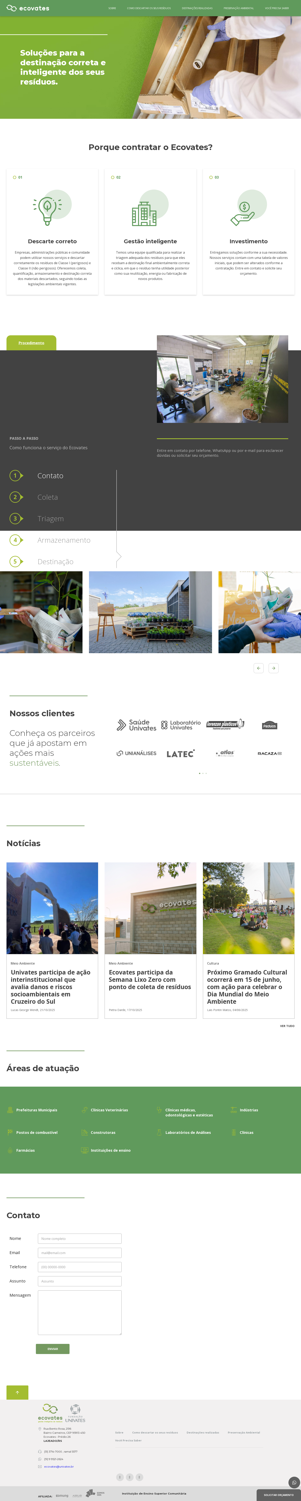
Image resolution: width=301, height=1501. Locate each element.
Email (15, 1252)
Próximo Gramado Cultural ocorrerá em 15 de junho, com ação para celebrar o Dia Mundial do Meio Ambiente (247, 987)
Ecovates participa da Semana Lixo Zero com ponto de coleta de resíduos (150, 980)
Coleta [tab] (47, 435)
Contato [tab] (50, 414)
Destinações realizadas (197, 8)
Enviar (53, 1349)
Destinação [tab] (55, 500)
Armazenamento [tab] (64, 478)
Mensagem (20, 1295)
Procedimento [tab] (31, 342)
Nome (15, 1238)
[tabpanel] (136, 739)
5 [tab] (224, 106)
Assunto (18, 1281)
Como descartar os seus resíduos (149, 8)
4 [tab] (219, 106)
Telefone (18, 1266)
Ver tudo (287, 1026)
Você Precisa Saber (277, 8)
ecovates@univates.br (59, 1466)
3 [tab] (213, 106)
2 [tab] (207, 106)
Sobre (112, 8)
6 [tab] (230, 106)
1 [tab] (202, 106)
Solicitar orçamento (279, 1495)
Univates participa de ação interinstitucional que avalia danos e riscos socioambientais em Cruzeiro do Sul (50, 987)
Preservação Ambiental (239, 8)
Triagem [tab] (50, 457)
